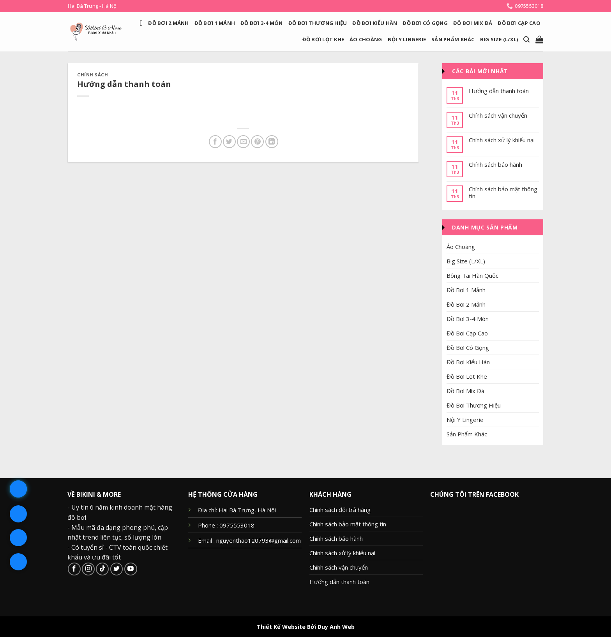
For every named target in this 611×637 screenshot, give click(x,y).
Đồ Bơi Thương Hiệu (317, 22)
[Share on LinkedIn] (271, 141)
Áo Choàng (366, 39)
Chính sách (92, 75)
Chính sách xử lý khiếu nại (502, 139)
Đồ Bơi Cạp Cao (519, 22)
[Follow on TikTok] (102, 569)
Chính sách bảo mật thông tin (503, 192)
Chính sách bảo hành (495, 164)
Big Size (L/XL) (499, 39)
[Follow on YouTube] (130, 569)
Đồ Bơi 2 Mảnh (168, 22)
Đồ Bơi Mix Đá (472, 22)
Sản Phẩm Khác (452, 39)
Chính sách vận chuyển (498, 115)
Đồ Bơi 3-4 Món (261, 22)
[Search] (526, 39)
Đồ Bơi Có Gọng (425, 22)
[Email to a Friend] (243, 141)
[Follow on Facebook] (74, 569)
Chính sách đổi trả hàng (340, 509)
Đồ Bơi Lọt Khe (323, 39)
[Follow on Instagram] (88, 569)
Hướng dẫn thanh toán (499, 90)
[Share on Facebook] (215, 141)
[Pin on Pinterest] (257, 141)
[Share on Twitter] (229, 141)
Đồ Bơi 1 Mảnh (214, 22)
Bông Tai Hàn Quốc (472, 275)
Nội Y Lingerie (407, 39)
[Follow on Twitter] (116, 569)
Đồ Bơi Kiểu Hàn (374, 22)
